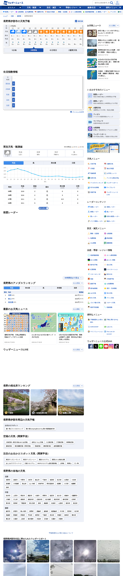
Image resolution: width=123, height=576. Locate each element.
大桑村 (53, 519)
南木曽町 (31, 519)
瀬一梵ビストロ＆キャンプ (14, 429)
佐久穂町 (48, 499)
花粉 (7, 100)
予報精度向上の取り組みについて (61, 533)
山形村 (61, 503)
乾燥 (7, 94)
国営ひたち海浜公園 (58, 459)
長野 (9, 295)
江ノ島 (76, 463)
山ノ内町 (32, 483)
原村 (39, 503)
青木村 (8, 503)
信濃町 (59, 483)
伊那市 (15, 511)
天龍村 (59, 515)
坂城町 (8, 483)
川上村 (15, 499)
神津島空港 (69, 442)
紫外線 (8, 83)
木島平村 (41, 483)
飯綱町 (73, 483)
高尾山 (69, 463)
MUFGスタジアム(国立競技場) (47, 463)
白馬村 (66, 480)
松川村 (59, 480)
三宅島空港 (59, 442)
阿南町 (15, 515)
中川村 (62, 511)
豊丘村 (8, 519)
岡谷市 (23, 495)
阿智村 (23, 515)
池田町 (52, 480)
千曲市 (44, 480)
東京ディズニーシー (29, 459)
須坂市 (15, 480)
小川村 (66, 483)
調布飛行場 (47, 446)
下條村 (44, 515)
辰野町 (31, 511)
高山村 (24, 483)
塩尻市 (52, 495)
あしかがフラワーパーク (14, 463)
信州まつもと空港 (37, 442)
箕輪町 (39, 511)
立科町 (73, 499)
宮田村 (69, 511)
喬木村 (74, 515)
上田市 (15, 495)
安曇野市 (74, 495)
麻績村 (46, 503)
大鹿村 (15, 519)
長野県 (19, 16)
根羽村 (37, 515)
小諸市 (37, 495)
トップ (5, 16)
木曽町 (61, 519)
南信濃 (10, 302)
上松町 (23, 519)
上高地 (62, 463)
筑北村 (75, 503)
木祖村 (39, 519)
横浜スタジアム (44, 459)
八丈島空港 (49, 442)
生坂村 (53, 503)
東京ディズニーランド (13, 459)
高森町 (8, 515)
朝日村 (68, 503)
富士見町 (32, 503)
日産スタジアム (30, 463)
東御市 (66, 495)
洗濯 (7, 105)
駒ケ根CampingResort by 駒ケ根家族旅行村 (40, 429)
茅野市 (44, 495)
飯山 (9, 299)
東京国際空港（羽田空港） (23, 446)
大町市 (30, 480)
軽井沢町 (57, 499)
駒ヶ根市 (23, 511)
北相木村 (39, 499)
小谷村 (74, 480)
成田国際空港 (58, 446)
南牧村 (23, 499)
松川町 (77, 511)
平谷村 (30, 515)
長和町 (15, 503)
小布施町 (16, 483)
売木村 (52, 515)
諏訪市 (30, 495)
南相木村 (31, 499)
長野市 (8, 480)
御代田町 (65, 499)
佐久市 (59, 495)
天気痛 (8, 89)
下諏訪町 (23, 503)
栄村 (7, 487)
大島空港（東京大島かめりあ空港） (17, 442)
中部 (12, 16)
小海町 (8, 499)
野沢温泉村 (50, 483)
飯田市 (8, 511)
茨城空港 (37, 446)
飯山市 (37, 480)
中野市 (23, 480)
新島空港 (9, 446)
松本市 (8, 495)
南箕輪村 (54, 511)
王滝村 (46, 519)
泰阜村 (66, 515)
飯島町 (46, 511)
